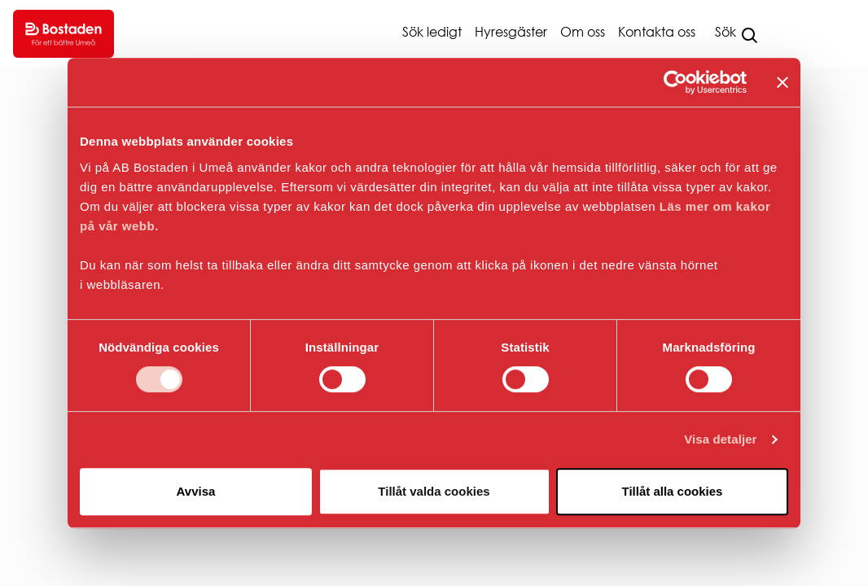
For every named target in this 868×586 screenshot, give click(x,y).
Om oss (582, 32)
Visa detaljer (720, 439)
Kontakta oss (656, 32)
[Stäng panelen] (782, 82)
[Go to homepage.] (63, 34)
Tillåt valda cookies (433, 491)
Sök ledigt (432, 32)
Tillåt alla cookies (672, 491)
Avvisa (196, 491)
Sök (725, 32)
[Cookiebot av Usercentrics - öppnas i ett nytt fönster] (675, 82)
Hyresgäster (511, 32)
